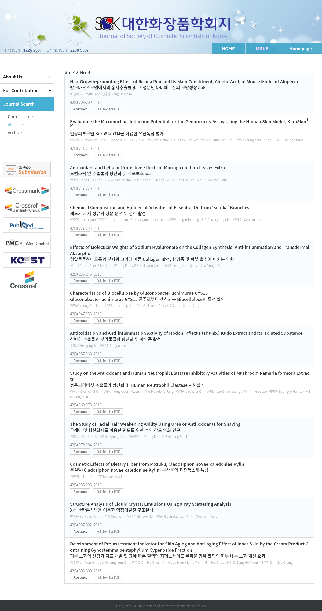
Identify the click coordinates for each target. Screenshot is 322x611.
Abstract (80, 109)
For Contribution (21, 90)
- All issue (14, 125)
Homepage (300, 48)
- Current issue (19, 116)
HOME (228, 48)
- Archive (13, 133)
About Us (12, 76)
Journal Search (19, 103)
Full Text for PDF (108, 109)
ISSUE (262, 48)
